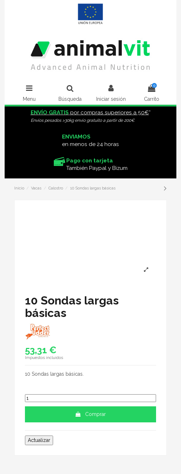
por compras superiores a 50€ (90, 112)
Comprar (90, 414)
